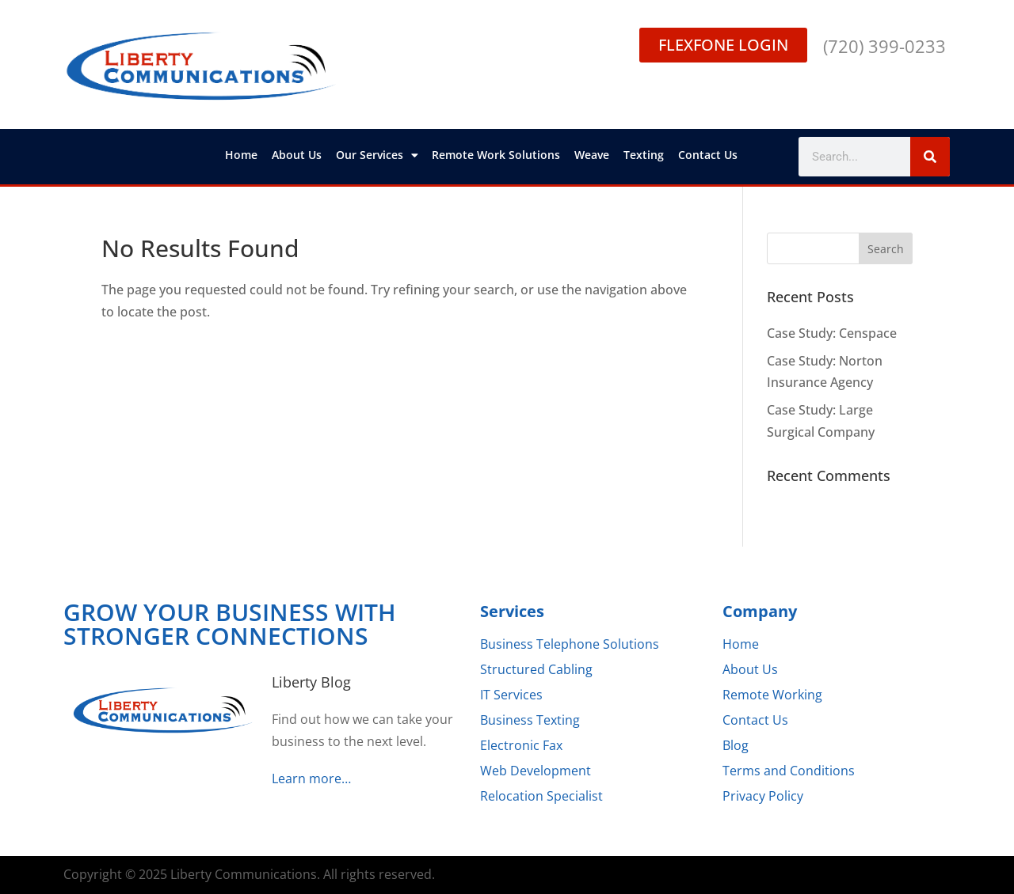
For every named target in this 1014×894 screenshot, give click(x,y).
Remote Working (772, 694)
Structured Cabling (536, 669)
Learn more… (311, 778)
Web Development (535, 770)
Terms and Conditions (788, 770)
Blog (735, 745)
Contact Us (708, 154)
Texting (643, 154)
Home (241, 154)
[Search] (930, 156)
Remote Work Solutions (496, 154)
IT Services (511, 694)
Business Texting (530, 720)
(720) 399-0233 (884, 46)
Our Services (377, 155)
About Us (297, 154)
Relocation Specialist (541, 796)
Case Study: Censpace (832, 333)
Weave (591, 154)
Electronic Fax (521, 745)
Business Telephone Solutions (569, 644)
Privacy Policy (762, 796)
